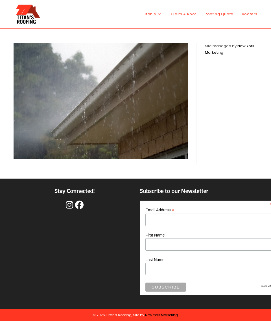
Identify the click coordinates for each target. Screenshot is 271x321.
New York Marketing (161, 315)
